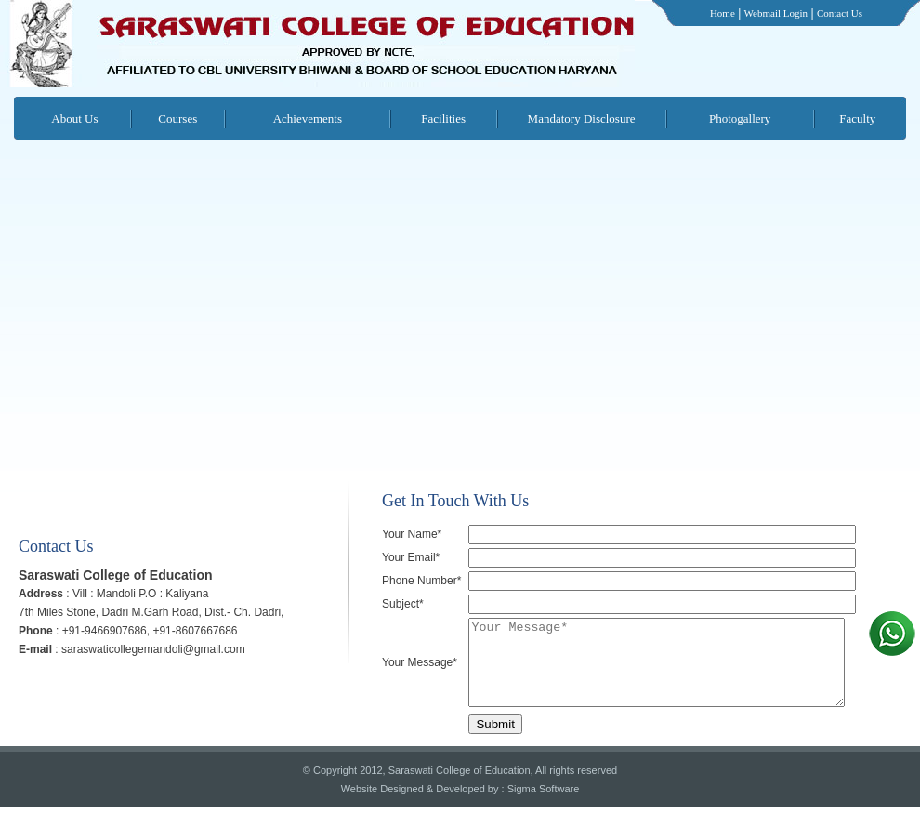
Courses (177, 118)
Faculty (857, 118)
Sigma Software (543, 805)
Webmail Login (776, 13)
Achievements (307, 118)
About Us (74, 118)
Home (722, 13)
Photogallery (739, 118)
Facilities (443, 118)
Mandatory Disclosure (582, 118)
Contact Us (839, 13)
